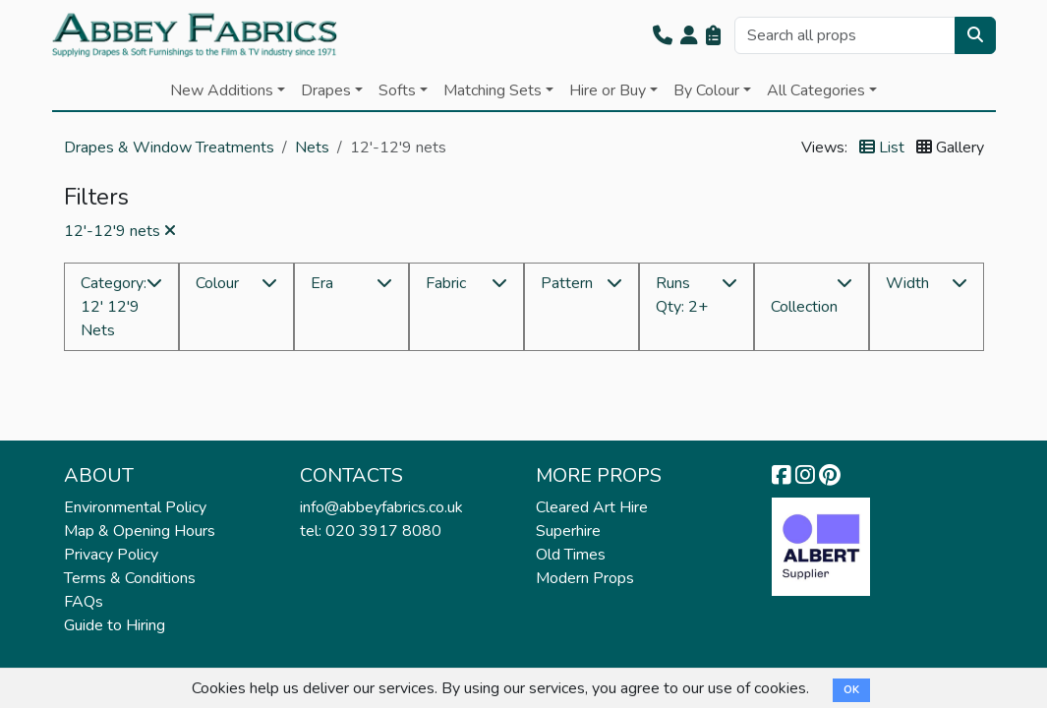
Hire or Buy (607, 90)
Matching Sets (492, 90)
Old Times (571, 554)
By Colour (706, 90)
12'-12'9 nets (120, 231)
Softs (397, 90)
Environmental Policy (135, 507)
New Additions (221, 90)
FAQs (83, 602)
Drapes (326, 90)
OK (851, 689)
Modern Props (585, 578)
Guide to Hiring (114, 625)
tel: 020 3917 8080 (370, 531)
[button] (662, 35)
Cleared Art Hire (592, 507)
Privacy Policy (111, 554)
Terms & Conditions (130, 578)
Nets (312, 147)
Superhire (568, 531)
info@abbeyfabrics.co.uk (381, 507)
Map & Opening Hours (139, 531)
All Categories (816, 90)
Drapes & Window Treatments (169, 147)
